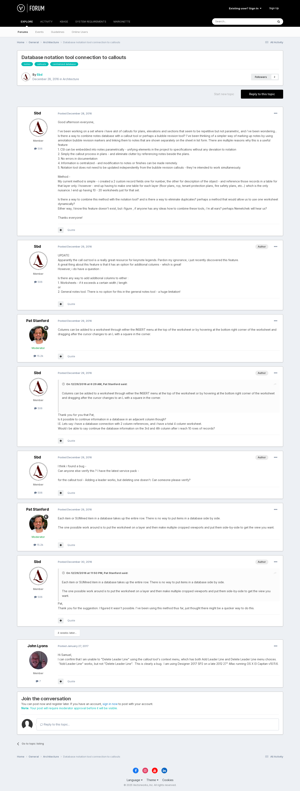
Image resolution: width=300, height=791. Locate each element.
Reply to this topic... (55, 724)
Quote (71, 229)
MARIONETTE (122, 21)
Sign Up (274, 8)
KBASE (64, 21)
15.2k (38, 355)
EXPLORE (27, 23)
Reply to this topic (262, 94)
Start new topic (224, 94)
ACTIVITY (46, 21)
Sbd (39, 74)
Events (39, 31)
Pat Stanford (37, 321)
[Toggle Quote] (64, 384)
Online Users (80, 31)
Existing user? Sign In (245, 8)
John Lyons (37, 646)
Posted (75, 113)
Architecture (71, 79)
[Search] (232, 21)
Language (135, 780)
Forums (23, 31)
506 (38, 148)
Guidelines (57, 31)
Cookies (167, 780)
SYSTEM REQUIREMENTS (90, 21)
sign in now (110, 704)
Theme (152, 780)
